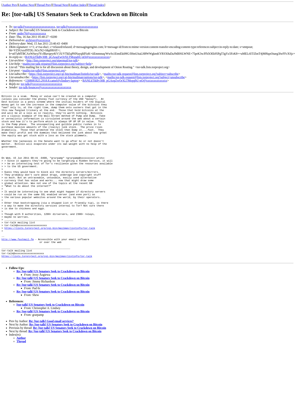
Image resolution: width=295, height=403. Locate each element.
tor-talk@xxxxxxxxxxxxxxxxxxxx (34, 26)
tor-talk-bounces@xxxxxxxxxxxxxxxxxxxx (45, 87)
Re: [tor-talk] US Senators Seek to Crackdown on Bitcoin (53, 304)
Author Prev (9, 5)
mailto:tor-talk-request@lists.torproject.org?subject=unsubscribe (146, 77)
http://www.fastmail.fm (17, 268)
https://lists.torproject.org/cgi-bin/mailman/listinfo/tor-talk (64, 73)
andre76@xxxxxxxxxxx (31, 33)
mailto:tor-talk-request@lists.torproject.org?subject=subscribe (141, 73)
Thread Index (96, 5)
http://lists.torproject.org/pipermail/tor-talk (52, 60)
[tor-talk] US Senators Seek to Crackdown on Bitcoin (50, 337)
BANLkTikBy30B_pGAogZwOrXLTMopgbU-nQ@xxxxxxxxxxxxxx (67, 57)
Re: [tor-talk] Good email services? (51, 354)
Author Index (78, 5)
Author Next (26, 5)
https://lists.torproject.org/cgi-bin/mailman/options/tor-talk (67, 77)
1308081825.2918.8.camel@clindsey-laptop (52, 80)
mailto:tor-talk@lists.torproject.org (44, 70)
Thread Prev (43, 5)
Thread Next (60, 5)
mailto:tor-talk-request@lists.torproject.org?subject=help (57, 63)
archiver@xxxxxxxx (38, 40)
